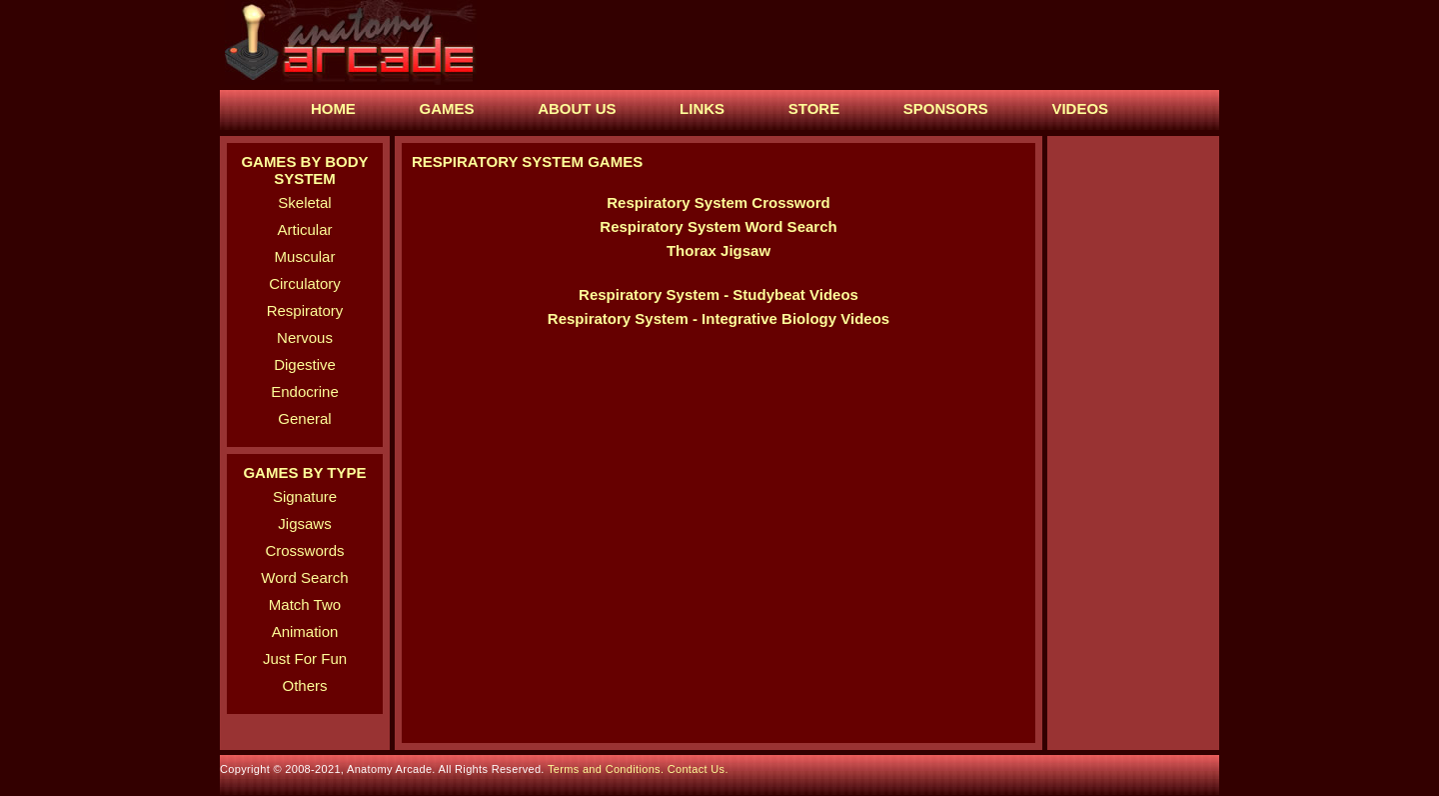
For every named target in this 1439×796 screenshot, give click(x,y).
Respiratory (305, 310)
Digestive (305, 364)
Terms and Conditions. (608, 769)
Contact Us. (698, 769)
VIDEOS (1079, 108)
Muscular (305, 256)
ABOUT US (577, 108)
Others (304, 685)
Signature (305, 496)
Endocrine (305, 391)
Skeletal (304, 202)
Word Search (304, 577)
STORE (813, 108)
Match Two (305, 604)
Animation (305, 631)
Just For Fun (305, 658)
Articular (304, 229)
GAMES (447, 108)
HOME (333, 108)
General (304, 418)
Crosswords (304, 550)
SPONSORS (945, 108)
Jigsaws (304, 523)
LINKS (702, 108)
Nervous (305, 337)
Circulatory (305, 283)
